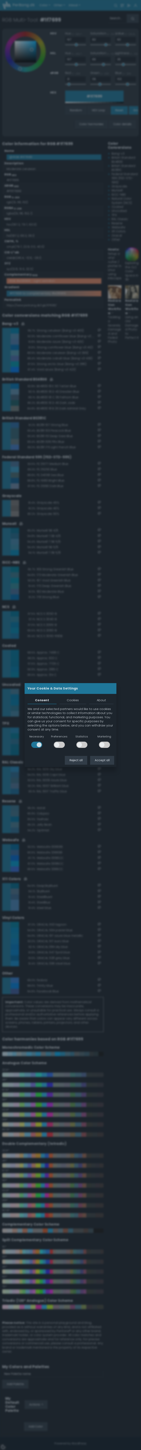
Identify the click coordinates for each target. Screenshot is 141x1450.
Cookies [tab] (73, 700)
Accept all (102, 760)
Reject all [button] (76, 760)
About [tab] (101, 700)
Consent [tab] (42, 700)
